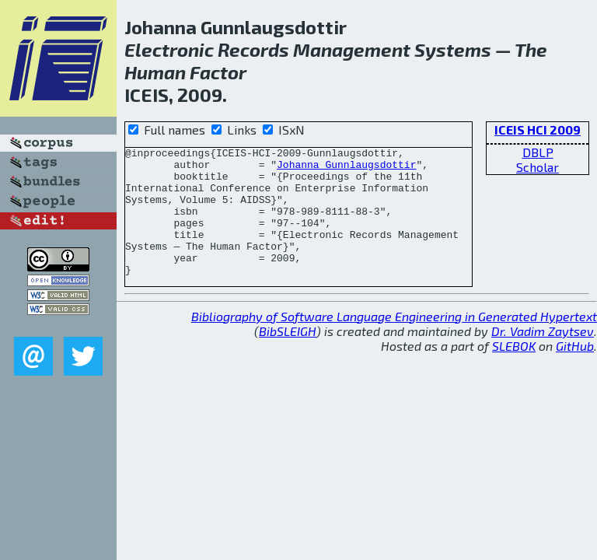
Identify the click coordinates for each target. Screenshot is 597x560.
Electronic (169, 49)
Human (155, 72)
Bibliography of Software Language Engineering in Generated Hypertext (394, 341)
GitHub (575, 371)
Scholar (537, 166)
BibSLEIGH (287, 356)
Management (351, 49)
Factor (218, 72)
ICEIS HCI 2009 (537, 129)
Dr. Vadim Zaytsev (542, 356)
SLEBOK (514, 371)
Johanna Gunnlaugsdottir (346, 169)
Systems (452, 49)
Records (253, 49)
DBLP (537, 152)
